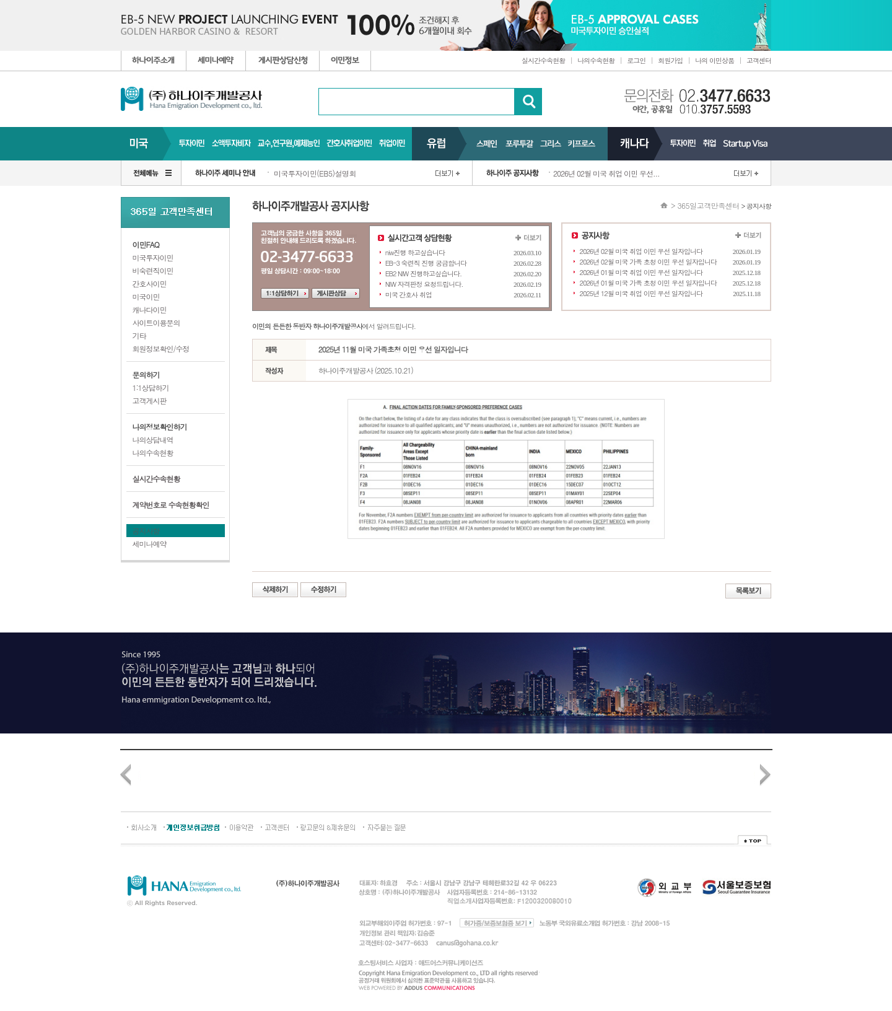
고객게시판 (150, 400)
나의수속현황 (595, 60)
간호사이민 (150, 283)
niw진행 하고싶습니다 (415, 252)
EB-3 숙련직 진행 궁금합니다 (425, 263)
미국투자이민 (153, 257)
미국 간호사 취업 (408, 294)
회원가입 (670, 60)
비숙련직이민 (153, 270)
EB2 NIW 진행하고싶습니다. (423, 273)
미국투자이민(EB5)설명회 (315, 173)
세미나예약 (150, 543)
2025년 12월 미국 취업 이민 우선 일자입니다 (641, 293)
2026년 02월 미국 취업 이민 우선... (606, 173)
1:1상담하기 (151, 387)
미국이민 (146, 296)
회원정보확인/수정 (161, 348)
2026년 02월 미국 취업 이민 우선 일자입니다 (641, 251)
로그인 (636, 60)
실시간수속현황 (543, 60)
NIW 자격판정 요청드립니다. (424, 284)
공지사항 (146, 530)
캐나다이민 (150, 309)
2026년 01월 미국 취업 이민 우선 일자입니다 (641, 272)
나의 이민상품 (714, 60)
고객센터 (758, 60)
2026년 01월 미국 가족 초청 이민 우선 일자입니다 (648, 282)
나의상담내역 (153, 439)
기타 (139, 335)
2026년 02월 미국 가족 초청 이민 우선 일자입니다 (648, 261)
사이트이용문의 (156, 322)
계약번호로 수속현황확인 (171, 504)
